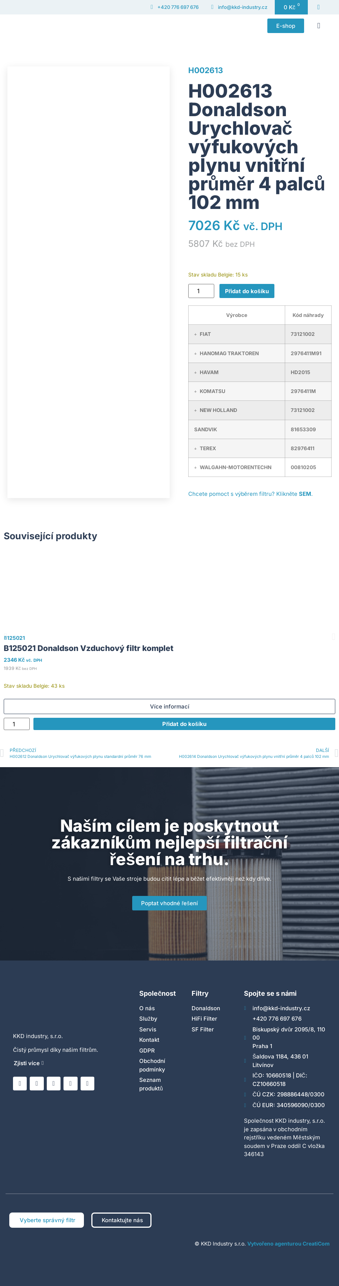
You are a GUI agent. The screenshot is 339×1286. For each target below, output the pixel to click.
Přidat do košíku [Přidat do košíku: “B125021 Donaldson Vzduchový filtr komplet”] (184, 723)
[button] (318, 26)
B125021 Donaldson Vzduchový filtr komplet (88, 648)
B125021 (14, 638)
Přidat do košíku (247, 291)
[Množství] (201, 291)
